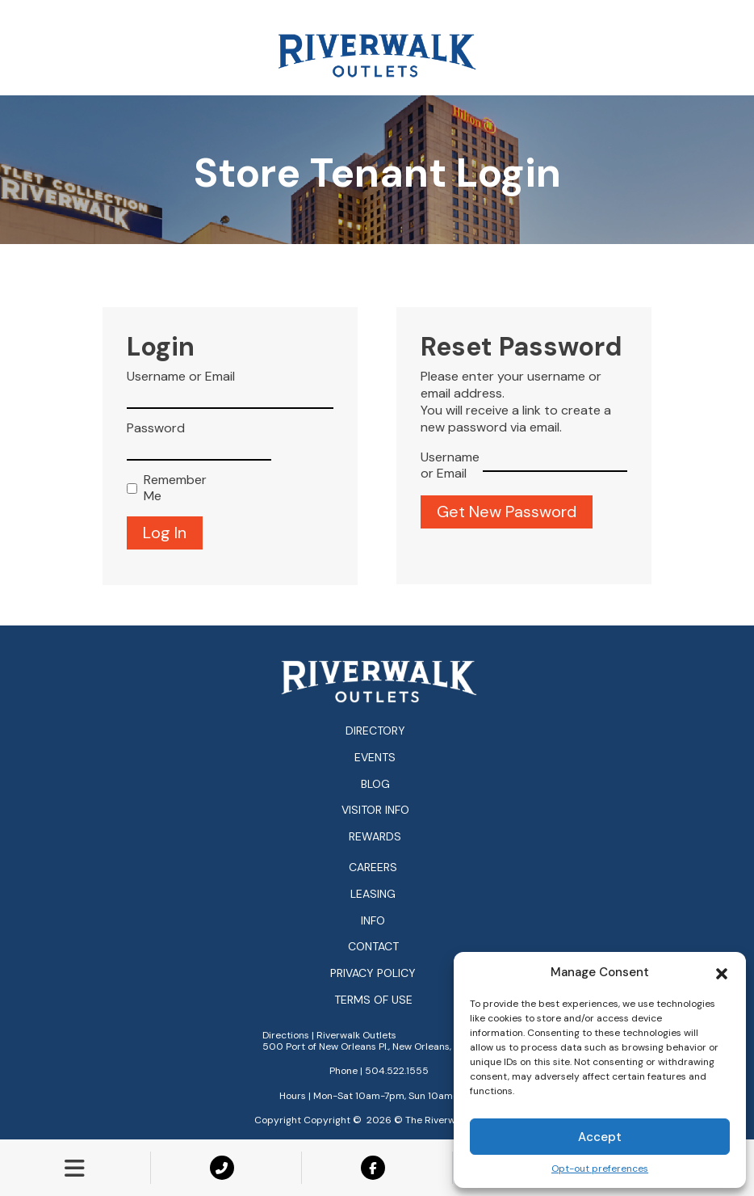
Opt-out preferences (599, 1169)
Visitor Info (375, 809)
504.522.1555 (397, 1070)
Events (375, 757)
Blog (375, 784)
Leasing (373, 894)
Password (156, 428)
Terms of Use (373, 1000)
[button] (722, 972)
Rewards (375, 836)
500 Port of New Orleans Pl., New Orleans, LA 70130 (379, 1046)
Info (373, 921)
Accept (600, 1137)
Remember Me (171, 488)
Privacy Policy (373, 973)
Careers (373, 867)
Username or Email (181, 376)
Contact (373, 947)
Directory (375, 730)
